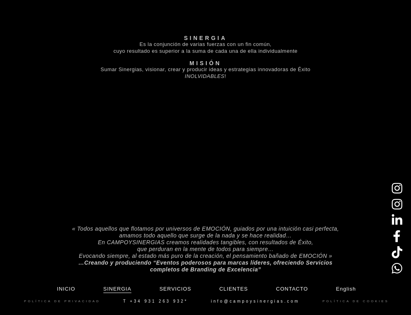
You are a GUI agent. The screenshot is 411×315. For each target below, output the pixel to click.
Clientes (233, 289)
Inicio (66, 289)
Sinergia (117, 289)
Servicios (175, 289)
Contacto (292, 289)
